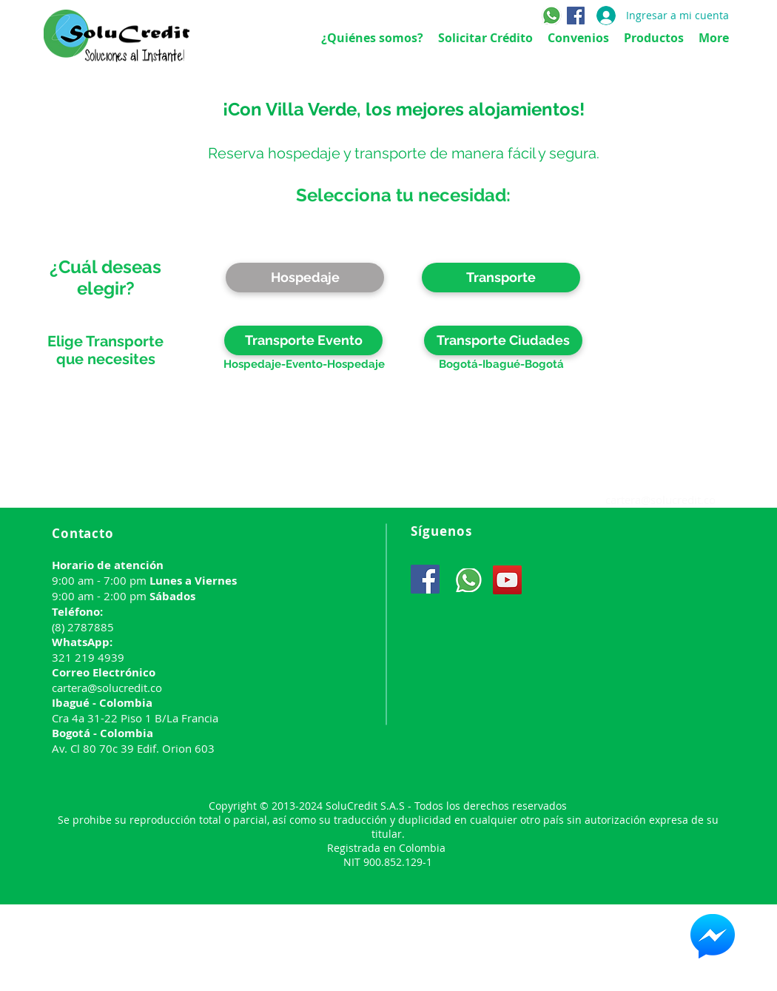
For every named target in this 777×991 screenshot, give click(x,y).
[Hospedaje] (305, 277)
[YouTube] (507, 579)
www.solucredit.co (245, 498)
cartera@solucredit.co (660, 499)
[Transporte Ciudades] (503, 340)
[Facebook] (576, 15)
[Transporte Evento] (303, 340)
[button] (501, 277)
